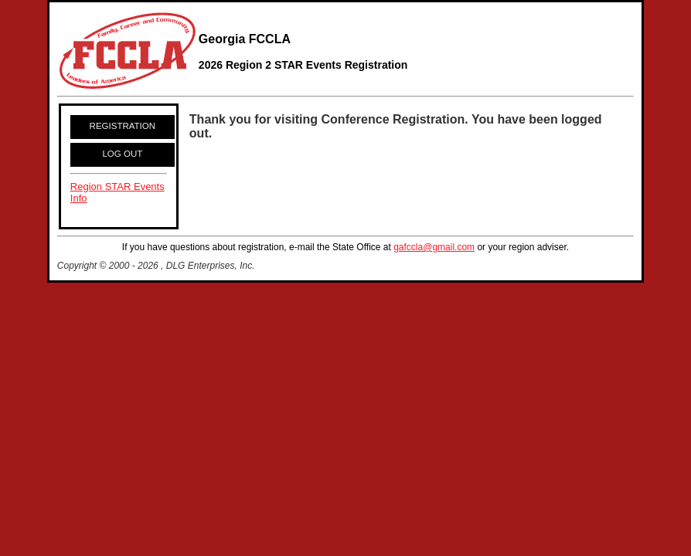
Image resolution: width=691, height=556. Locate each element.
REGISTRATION (123, 126)
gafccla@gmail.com (434, 247)
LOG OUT (122, 153)
